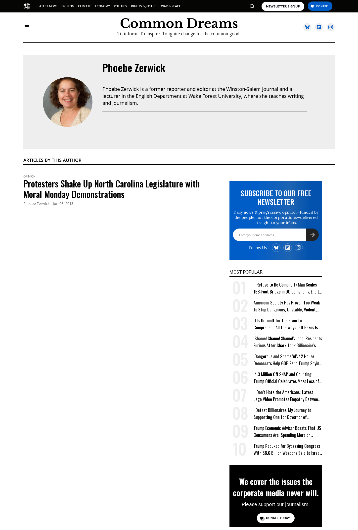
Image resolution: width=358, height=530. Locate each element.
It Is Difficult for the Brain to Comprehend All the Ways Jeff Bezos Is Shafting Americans (286, 324)
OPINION (67, 6)
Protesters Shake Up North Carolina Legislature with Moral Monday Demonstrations (111, 188)
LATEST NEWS (47, 6)
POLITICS (120, 6)
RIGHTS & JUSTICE (144, 6)
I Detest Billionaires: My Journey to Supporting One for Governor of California (282, 413)
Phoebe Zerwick (133, 67)
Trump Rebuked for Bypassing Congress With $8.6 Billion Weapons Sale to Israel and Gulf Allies (287, 449)
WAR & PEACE (171, 6)
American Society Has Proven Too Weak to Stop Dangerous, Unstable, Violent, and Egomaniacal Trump (287, 306)
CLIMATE (84, 6)
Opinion (29, 176)
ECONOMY (102, 6)
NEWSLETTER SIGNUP (283, 6)
